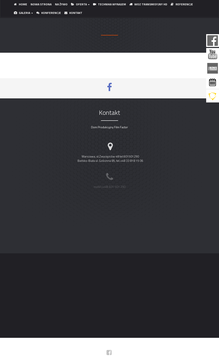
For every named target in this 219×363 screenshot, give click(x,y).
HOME (20, 4)
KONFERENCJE (48, 12)
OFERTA (80, 4)
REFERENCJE (182, 4)
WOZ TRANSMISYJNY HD (148, 4)
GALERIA (23, 12)
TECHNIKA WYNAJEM (109, 4)
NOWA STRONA (41, 4)
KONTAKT (73, 12)
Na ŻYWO (61, 4)
